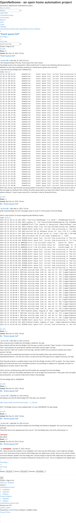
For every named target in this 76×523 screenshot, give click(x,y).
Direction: (37, 471)
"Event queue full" (10, 34)
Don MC (3, 49)
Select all (7, 72)
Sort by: (22, 471)
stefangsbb (3, 435)
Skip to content (5, 8)
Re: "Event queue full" (9, 204)
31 (6, 51)
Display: (7, 471)
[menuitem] (6, 15)
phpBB (10, 510)
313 (6, 439)
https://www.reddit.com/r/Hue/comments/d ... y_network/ (18, 402)
